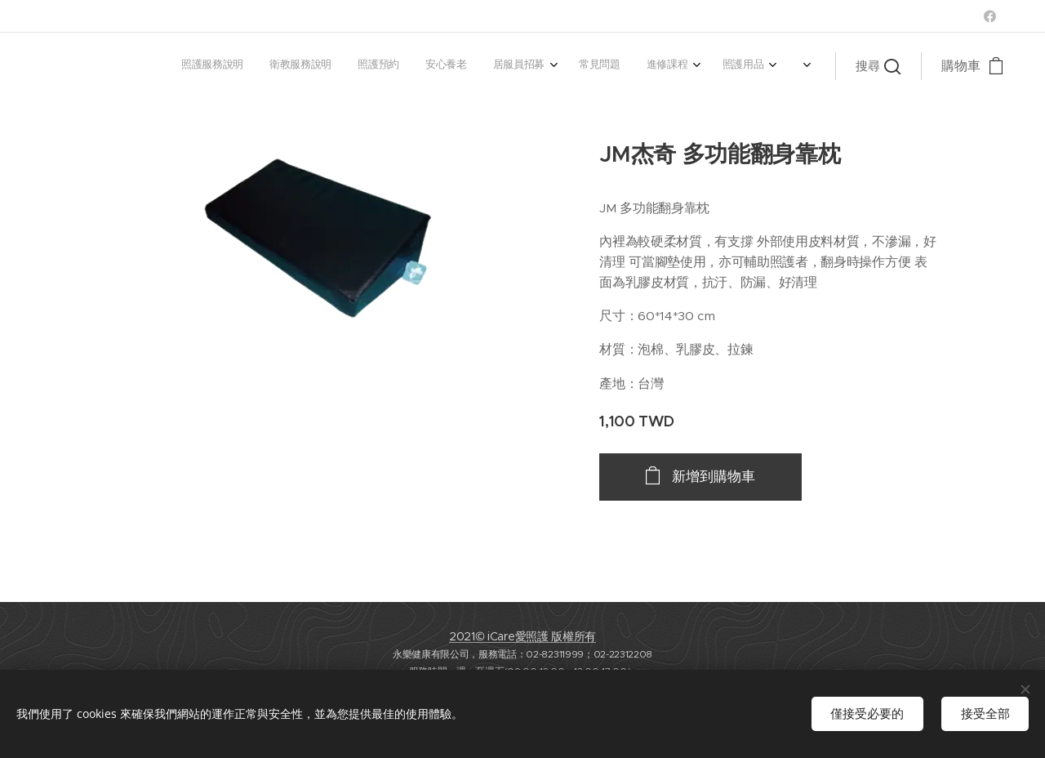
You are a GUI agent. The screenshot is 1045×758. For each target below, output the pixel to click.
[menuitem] (568, 66)
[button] (878, 66)
